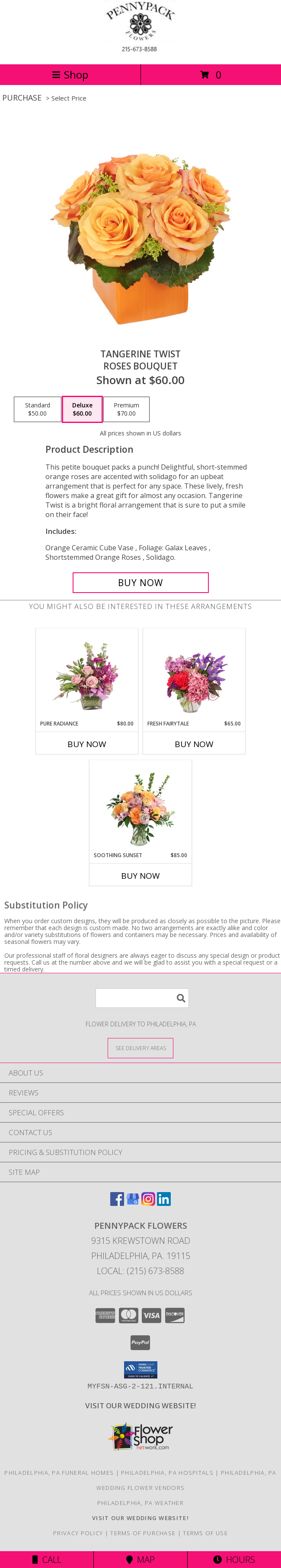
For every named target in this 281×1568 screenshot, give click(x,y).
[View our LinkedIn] (164, 1203)
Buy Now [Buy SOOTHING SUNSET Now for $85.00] (140, 875)
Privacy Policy (78, 1533)
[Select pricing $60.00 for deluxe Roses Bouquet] (82, 409)
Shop (70, 74)
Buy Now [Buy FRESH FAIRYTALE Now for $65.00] (194, 744)
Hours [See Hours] (234, 1559)
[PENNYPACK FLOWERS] (140, 51)
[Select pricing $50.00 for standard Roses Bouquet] (37, 409)
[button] (140, 1370)
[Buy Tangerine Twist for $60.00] (141, 582)
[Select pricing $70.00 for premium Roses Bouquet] (126, 409)
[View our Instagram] (148, 1203)
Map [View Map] (140, 1559)
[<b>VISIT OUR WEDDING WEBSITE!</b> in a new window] (140, 1405)
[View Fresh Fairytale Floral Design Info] (194, 674)
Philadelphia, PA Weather (140, 1503)
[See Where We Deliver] (140, 1048)
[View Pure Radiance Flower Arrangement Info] (87, 674)
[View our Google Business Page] (133, 1203)
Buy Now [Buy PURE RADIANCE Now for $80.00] (86, 744)
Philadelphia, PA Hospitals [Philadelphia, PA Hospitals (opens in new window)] (167, 1473)
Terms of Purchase (143, 1533)
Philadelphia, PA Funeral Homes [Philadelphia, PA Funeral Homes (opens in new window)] (59, 1473)
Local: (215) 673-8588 (140, 1271)
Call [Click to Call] (46, 1559)
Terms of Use (205, 1533)
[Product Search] (142, 998)
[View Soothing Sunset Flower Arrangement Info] (141, 805)
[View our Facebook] (117, 1203)
